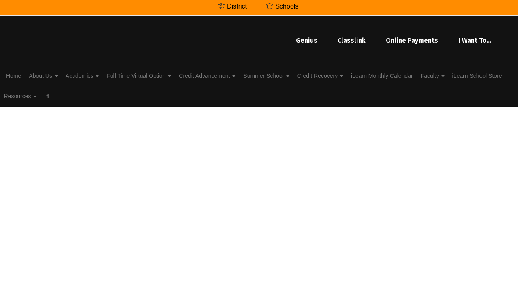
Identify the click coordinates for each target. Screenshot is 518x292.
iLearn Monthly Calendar (426, 74)
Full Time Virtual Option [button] (165, 74)
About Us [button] (60, 74)
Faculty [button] (481, 74)
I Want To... (373, 36)
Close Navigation (166, 98)
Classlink (251, 36)
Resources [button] (97, 95)
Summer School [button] (301, 74)
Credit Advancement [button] (237, 74)
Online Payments (311, 36)
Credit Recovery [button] (359, 74)
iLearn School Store (43, 95)
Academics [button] (103, 74)
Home (26, 74)
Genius (205, 36)
